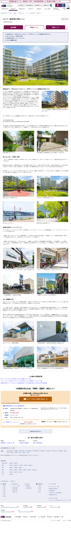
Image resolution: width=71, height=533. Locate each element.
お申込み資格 (28, 488)
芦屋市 (16, 452)
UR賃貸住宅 (25, 516)
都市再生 (49, 516)
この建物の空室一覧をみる (35, 431)
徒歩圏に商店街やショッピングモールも (15, 38)
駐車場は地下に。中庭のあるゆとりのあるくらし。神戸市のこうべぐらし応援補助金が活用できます (29, 34)
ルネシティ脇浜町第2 (30, 13)
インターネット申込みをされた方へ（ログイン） (59, 500)
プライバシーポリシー (55, 520)
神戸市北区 (48, 450)
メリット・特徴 (16, 486)
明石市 (8, 452)
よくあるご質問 (52, 484)
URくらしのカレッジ (54, 486)
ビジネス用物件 (41, 516)
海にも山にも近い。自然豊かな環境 (14, 36)
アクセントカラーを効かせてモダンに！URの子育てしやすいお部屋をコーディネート (21, 380)
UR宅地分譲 (33, 516)
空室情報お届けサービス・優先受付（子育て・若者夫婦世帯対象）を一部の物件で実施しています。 (35, 1)
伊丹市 (20, 452)
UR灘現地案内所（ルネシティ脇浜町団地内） (15, 405)
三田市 (27, 452)
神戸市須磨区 (35, 450)
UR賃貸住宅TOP (4, 13)
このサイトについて (66, 520)
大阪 (4, 490)
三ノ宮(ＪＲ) (9, 442)
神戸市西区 (60, 450)
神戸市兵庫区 (22, 450)
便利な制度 (15, 488)
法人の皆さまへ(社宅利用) (55, 492)
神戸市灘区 (16, 450)
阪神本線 (27, 442)
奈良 (4, 494)
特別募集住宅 (52, 490)
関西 (10, 13)
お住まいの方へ (53, 498)
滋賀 (4, 486)
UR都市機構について (58, 516)
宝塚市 (24, 452)
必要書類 (28, 486)
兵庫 (34, 442)
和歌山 (4, 496)
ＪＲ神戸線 (21, 442)
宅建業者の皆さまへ (53, 494)
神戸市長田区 (28, 450)
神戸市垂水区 (42, 450)
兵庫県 (15, 13)
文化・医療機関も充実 (12, 40)
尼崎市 (65, 450)
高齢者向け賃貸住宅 (53, 488)
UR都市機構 (18, 516)
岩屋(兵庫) (3, 442)
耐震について (15, 492)
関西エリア (13, 481)
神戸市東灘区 (9, 450)
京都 (4, 488)
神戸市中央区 (21, 13)
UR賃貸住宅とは (15, 484)
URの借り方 (27, 484)
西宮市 (12, 452)
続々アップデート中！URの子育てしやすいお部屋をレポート (15, 378)
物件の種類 (15, 490)
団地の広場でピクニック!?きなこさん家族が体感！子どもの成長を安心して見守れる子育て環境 (23, 383)
